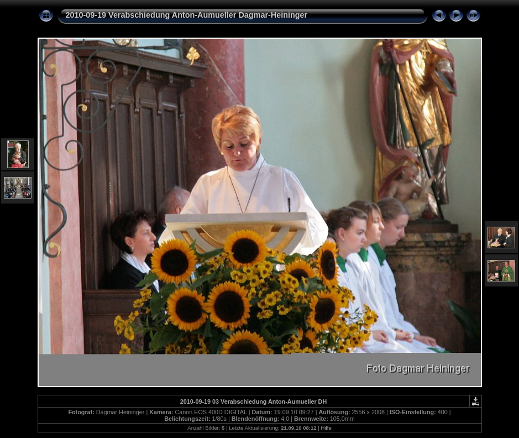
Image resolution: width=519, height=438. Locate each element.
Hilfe (326, 428)
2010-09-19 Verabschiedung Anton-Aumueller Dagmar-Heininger (187, 15)
